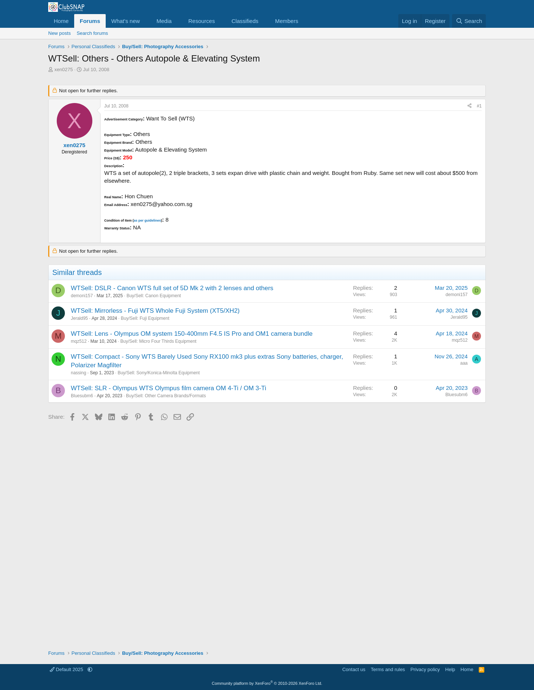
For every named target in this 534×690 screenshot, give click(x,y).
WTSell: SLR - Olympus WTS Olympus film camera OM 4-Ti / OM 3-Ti (168, 388)
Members (287, 21)
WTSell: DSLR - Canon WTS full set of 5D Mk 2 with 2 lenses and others (172, 288)
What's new (125, 21)
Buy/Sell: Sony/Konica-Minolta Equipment (159, 372)
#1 (479, 106)
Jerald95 (79, 318)
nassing (78, 372)
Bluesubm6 (82, 395)
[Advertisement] (267, 532)
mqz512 (79, 341)
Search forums (92, 33)
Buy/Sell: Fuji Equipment (145, 318)
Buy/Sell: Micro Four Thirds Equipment (158, 341)
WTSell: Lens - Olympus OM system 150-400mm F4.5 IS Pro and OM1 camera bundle (192, 333)
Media (164, 21)
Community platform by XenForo (267, 683)
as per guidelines (147, 220)
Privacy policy (425, 669)
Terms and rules (388, 669)
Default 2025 (67, 669)
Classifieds (244, 21)
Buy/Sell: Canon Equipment (153, 295)
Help (450, 669)
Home (61, 21)
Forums (90, 21)
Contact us (353, 669)
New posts (59, 33)
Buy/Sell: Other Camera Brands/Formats (166, 395)
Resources (201, 21)
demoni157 (82, 295)
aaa (464, 363)
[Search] (469, 21)
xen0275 (64, 69)
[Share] (469, 106)
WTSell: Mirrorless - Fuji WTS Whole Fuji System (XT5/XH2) (155, 310)
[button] (146, 21)
